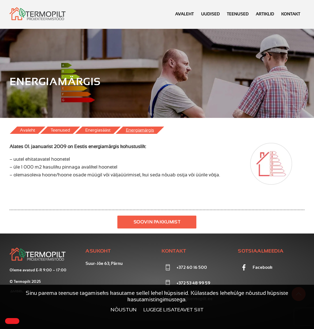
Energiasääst (98, 130)
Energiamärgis (140, 130)
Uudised (210, 13)
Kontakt (290, 13)
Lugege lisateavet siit (173, 309)
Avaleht (184, 13)
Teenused (238, 13)
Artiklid (265, 13)
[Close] (12, 321)
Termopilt (22, 281)
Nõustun (124, 309)
